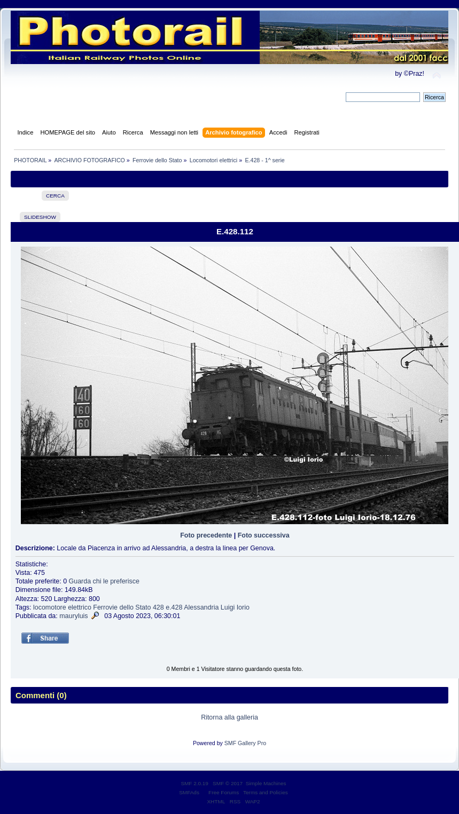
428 (158, 607)
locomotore (49, 607)
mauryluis (73, 616)
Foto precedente (206, 535)
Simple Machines (266, 783)
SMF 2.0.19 (194, 783)
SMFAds (189, 792)
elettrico (79, 607)
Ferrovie (105, 607)
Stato (143, 607)
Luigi (228, 607)
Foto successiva (264, 535)
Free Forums (223, 792)
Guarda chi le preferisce (104, 581)
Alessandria (201, 607)
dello (127, 607)
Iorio (243, 607)
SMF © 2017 (228, 783)
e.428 (174, 607)
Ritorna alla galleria (229, 717)
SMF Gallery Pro (245, 743)
